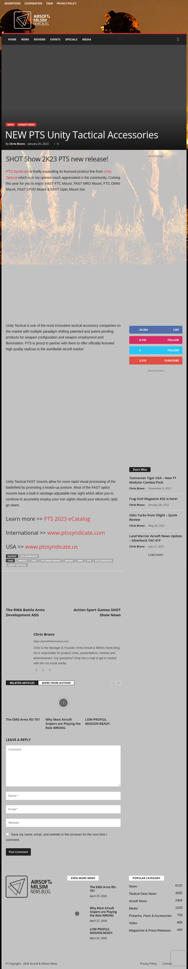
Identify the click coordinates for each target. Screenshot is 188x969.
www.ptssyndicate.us (51, 546)
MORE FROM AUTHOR (56, 683)
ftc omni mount (51, 560)
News (25, 39)
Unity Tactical (17, 565)
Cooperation (33, 3)
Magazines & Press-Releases (150, 930)
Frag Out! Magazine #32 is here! (153, 499)
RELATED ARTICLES (22, 683)
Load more (156, 555)
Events (55, 39)
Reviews (40, 39)
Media (86, 39)
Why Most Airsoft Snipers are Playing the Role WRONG (63, 723)
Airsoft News (26, 124)
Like (176, 329)
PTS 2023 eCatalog (67, 518)
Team (49, 3)
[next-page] (119, 683)
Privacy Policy (67, 3)
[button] (179, 39)
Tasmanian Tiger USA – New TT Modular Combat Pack (152, 480)
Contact (167, 963)
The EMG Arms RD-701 (23, 719)
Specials (71, 39)
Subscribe (171, 360)
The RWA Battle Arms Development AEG (25, 612)
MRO (80, 560)
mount (69, 560)
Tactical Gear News (142, 894)
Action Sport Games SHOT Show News (97, 612)
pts (89, 560)
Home (12, 39)
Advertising (12, 3)
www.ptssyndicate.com (76, 532)
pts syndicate (29, 556)
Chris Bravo (17, 143)
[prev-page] (113, 683)
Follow (173, 340)
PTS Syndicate (17, 171)
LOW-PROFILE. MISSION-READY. (98, 721)
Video (133, 923)
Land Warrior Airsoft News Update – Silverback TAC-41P (155, 538)
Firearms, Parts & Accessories (150, 916)
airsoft (22, 560)
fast (33, 560)
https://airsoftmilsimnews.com (51, 641)
